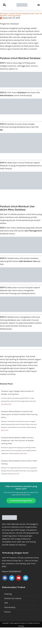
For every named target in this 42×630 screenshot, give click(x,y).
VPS (6, 603)
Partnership (9, 607)
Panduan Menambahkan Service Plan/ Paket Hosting (19, 462)
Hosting (8, 594)
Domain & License (12, 598)
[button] (38, 5)
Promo (7, 612)
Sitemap (21, 626)
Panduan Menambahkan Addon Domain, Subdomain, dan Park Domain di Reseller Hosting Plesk (17, 441)
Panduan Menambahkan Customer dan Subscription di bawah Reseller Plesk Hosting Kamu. (19, 414)
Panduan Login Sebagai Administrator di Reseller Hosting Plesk (17, 392)
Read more (7, 404)
